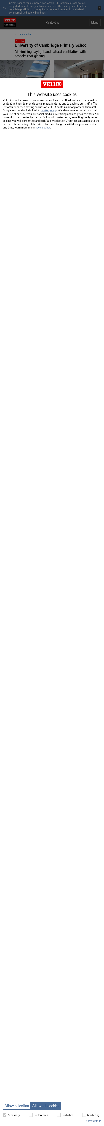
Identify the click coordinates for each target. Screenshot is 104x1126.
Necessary (11, 1115)
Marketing (90, 1115)
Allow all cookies (45, 1105)
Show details (93, 1121)
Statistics (65, 1115)
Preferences (38, 1115)
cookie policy (48, 110)
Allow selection (16, 1105)
